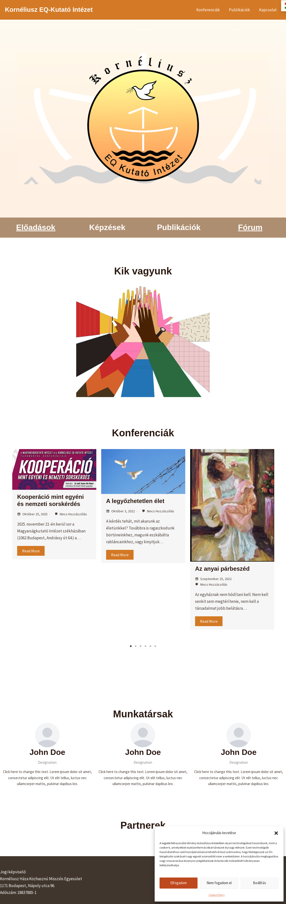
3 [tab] (140, 646)
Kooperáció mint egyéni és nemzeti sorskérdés (50, 500)
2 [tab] (135, 646)
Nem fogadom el (219, 882)
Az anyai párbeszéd (222, 568)
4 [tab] (145, 646)
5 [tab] (150, 646)
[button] (276, 833)
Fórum (250, 227)
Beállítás (259, 882)
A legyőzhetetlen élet (135, 501)
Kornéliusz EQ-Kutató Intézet (49, 9)
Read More (31, 550)
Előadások (35, 227)
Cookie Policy (217, 895)
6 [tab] (155, 646)
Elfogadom (178, 882)
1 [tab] (130, 646)
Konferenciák (210, 10)
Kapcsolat (268, 10)
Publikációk (240, 10)
